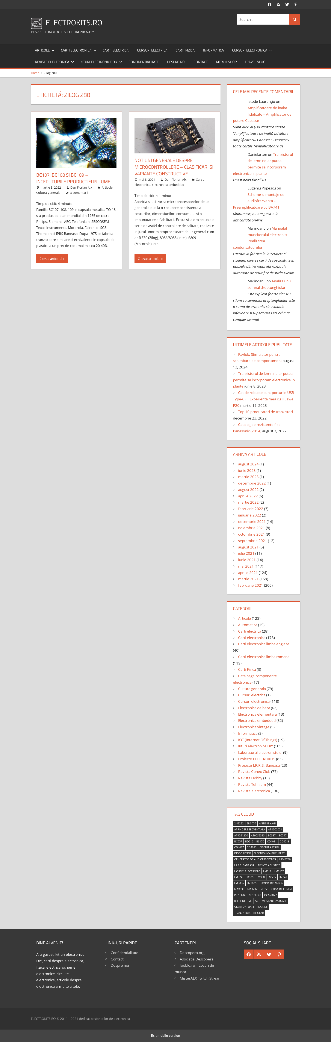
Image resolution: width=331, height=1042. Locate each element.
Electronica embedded (168, 185)
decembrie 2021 (252, 521)
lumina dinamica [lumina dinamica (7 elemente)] (271, 883)
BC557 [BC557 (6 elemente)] (238, 841)
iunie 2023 (247, 470)
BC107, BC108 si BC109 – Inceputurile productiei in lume (73, 178)
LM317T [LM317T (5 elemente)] (279, 871)
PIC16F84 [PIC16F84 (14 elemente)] (239, 895)
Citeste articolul (50, 258)
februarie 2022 (250, 508)
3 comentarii (79, 193)
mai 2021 (246, 566)
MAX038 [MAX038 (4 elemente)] (239, 889)
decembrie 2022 (252, 483)
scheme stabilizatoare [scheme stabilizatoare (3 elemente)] (271, 901)
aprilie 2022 (248, 496)
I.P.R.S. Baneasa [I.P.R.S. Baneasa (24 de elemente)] (244, 865)
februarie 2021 (250, 585)
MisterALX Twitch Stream (201, 978)
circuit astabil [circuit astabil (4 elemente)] (270, 847)
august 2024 (248, 464)
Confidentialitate (144, 61)
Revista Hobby (250, 777)
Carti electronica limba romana (263, 656)
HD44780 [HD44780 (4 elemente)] (285, 859)
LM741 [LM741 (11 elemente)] (283, 877)
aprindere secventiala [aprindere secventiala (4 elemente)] (249, 829)
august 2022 (248, 489)
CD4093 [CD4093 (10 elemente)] (252, 847)
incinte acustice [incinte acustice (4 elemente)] (268, 865)
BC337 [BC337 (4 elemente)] (272, 835)
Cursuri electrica (152, 50)
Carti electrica (116, 50)
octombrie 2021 (251, 534)
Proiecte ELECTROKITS (256, 758)
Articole (44, 50)
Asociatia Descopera (196, 959)
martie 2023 (248, 476)
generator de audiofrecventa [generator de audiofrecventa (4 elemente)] (255, 859)
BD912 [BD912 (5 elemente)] (249, 841)
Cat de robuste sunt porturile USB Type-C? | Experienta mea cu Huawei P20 (263, 399)
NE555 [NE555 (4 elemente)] (264, 889)
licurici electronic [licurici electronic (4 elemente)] (247, 871)
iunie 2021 (247, 559)
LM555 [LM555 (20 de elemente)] (272, 877)
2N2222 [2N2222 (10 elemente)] (239, 823)
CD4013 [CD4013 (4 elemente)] (284, 841)
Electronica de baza (254, 707)
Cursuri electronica (252, 50)
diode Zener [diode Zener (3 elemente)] (242, 853)
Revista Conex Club (254, 771)
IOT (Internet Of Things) (257, 739)
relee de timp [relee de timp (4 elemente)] (243, 901)
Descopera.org (192, 952)
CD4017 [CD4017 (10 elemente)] (239, 847)
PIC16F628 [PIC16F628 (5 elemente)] (254, 895)
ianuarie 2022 (249, 515)
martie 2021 (248, 578)
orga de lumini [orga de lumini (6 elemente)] (281, 889)
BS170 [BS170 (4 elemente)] (260, 841)
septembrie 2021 (252, 540)
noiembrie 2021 (251, 527)
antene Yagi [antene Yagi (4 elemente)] (267, 823)
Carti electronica (78, 50)
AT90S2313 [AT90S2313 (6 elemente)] (258, 835)
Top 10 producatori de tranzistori (265, 411)
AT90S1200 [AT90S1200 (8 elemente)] (241, 835)
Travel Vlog (255, 61)
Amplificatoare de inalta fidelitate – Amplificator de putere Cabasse (262, 114)
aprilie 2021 (248, 572)
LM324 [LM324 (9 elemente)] (238, 877)
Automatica (247, 624)
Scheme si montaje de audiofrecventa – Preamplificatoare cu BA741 (259, 201)
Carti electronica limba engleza (263, 643)
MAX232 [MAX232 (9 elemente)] (252, 889)
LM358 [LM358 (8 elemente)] (261, 877)
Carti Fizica (185, 50)
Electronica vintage (253, 726)
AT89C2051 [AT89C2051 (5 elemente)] (275, 829)
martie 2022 (248, 502)
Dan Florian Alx (81, 187)
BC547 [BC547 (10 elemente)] (283, 835)
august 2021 (248, 547)
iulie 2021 (246, 553)
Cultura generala (48, 193)
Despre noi (176, 61)
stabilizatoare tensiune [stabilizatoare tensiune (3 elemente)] (251, 907)
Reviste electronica (54, 61)
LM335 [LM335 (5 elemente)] (249, 877)
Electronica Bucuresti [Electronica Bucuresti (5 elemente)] (269, 853)
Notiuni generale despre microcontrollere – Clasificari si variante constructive (174, 167)
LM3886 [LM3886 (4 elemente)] (239, 883)
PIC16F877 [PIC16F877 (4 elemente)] (270, 895)
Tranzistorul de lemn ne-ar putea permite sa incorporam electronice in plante (264, 380)
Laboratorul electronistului (260, 752)
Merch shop (226, 61)
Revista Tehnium (252, 784)
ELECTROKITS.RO (74, 22)
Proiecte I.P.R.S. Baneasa (259, 765)
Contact (201, 61)
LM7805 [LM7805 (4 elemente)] (252, 883)
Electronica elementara (257, 714)
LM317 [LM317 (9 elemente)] (267, 871)
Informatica (213, 50)
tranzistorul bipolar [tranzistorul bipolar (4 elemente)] (249, 913)
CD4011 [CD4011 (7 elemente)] (272, 841)
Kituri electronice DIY (101, 61)
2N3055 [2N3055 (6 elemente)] (251, 823)
